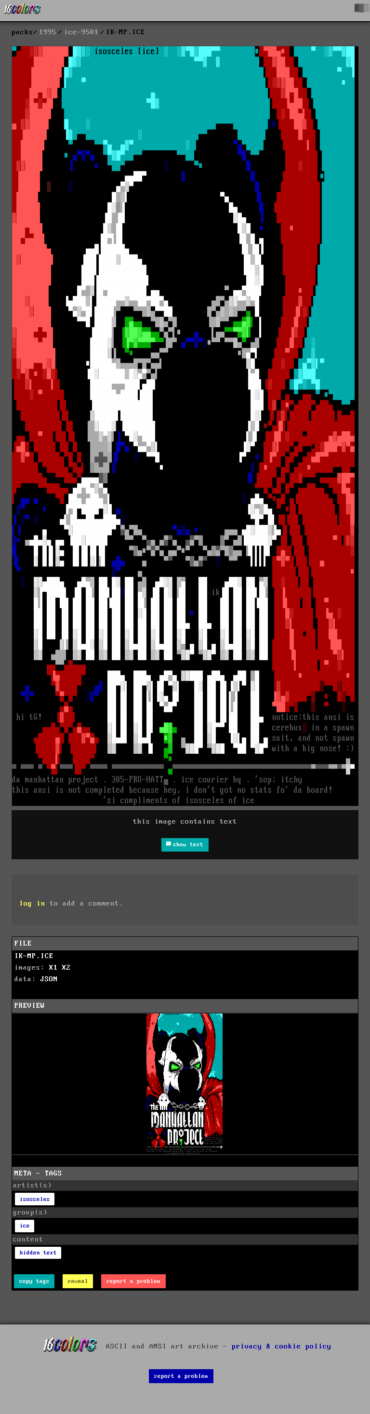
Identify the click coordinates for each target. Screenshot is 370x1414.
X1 (53, 968)
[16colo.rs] (22, 10)
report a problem (133, 1281)
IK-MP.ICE (33, 956)
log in (32, 903)
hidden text (38, 1253)
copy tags (34, 1281)
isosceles (35, 1199)
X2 (66, 968)
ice (25, 1226)
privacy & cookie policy (281, 1346)
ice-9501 (81, 32)
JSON (49, 979)
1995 (47, 32)
